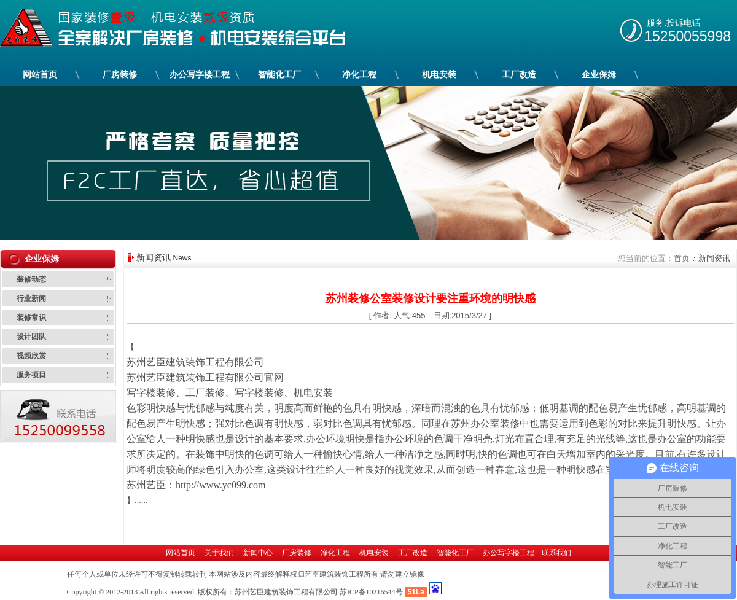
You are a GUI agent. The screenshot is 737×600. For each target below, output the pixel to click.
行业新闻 (31, 298)
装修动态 (31, 279)
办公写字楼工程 (200, 74)
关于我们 (219, 552)
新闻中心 (258, 552)
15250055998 (687, 36)
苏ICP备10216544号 (371, 592)
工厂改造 (519, 74)
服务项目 (31, 374)
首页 (682, 258)
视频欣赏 (31, 355)
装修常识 (31, 317)
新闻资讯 (713, 258)
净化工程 (359, 74)
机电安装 (439, 74)
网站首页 (40, 74)
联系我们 (556, 552)
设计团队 (31, 336)
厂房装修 (120, 74)
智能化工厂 (280, 74)
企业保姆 (599, 74)
